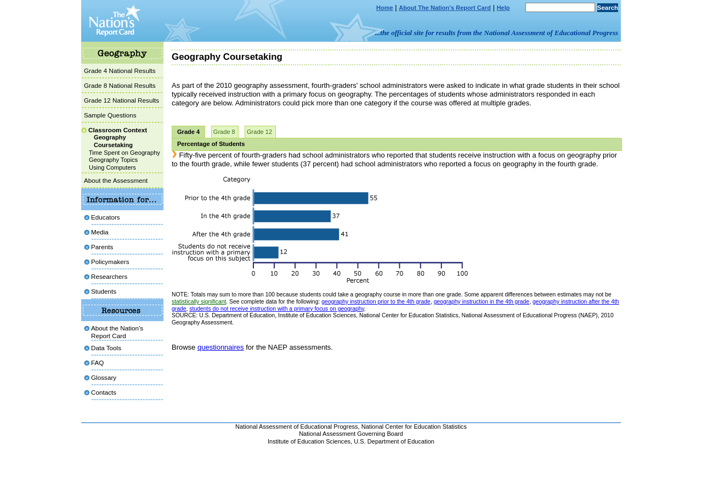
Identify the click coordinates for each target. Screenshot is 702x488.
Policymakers (110, 261)
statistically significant (199, 302)
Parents (102, 246)
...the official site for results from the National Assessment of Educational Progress (496, 33)
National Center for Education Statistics (414, 426)
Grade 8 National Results (120, 85)
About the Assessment (116, 180)
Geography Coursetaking (113, 141)
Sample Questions (110, 115)
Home (384, 7)
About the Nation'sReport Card (117, 331)
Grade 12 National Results (121, 100)
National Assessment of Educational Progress (296, 426)
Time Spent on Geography (124, 152)
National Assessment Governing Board (351, 433)
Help (503, 7)
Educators (105, 217)
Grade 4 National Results (120, 70)
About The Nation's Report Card (445, 7)
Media (100, 231)
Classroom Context (117, 129)
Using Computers (112, 167)
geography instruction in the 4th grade (481, 302)
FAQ (97, 362)
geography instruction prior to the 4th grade (376, 302)
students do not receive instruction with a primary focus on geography (276, 309)
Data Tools (106, 347)
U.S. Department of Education (394, 441)
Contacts (103, 392)
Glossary (103, 377)
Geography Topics (113, 159)
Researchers (109, 276)
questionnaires (220, 347)
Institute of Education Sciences (309, 441)
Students (103, 291)
